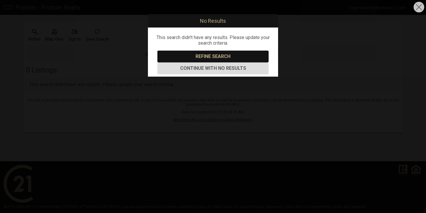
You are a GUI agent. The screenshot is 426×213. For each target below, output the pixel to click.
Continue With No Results (213, 68)
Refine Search (213, 56)
